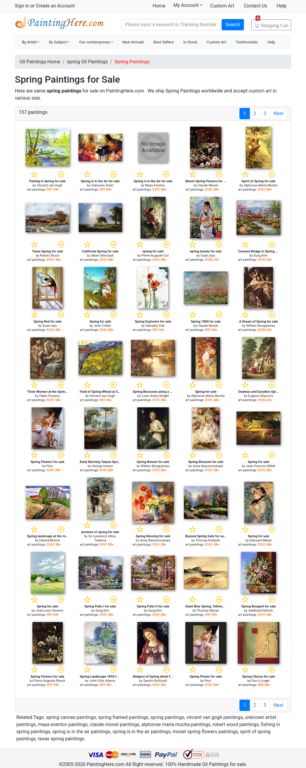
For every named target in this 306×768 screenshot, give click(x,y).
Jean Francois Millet (260, 466)
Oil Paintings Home (40, 62)
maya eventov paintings (63, 724)
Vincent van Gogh (49, 185)
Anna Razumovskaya (208, 466)
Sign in (22, 6)
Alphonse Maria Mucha (260, 185)
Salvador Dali (155, 326)
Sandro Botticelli (155, 681)
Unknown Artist (102, 185)
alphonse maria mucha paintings (175, 724)
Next (278, 113)
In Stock (190, 42)
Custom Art (222, 6)
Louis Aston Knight (155, 396)
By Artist (29, 42)
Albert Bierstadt (102, 255)
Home (159, 6)
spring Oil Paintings (87, 62)
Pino (49, 466)
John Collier (102, 326)
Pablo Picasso (49, 396)
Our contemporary (94, 42)
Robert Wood (49, 255)
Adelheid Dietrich (260, 610)
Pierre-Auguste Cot (155, 255)
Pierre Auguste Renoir (49, 681)
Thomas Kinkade (207, 540)
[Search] (170, 24)
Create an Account (55, 6)
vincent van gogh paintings (214, 717)
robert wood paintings (235, 724)
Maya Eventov (155, 185)
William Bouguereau (260, 326)
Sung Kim (261, 255)
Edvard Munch (49, 540)
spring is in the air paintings (81, 731)
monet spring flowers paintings (205, 731)
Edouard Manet (261, 540)
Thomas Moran (208, 610)
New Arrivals (133, 42)
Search (232, 24)
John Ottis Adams (102, 681)
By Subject (58, 42)
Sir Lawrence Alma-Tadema (102, 538)
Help (281, 6)
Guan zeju (208, 255)
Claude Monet (208, 185)
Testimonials (247, 42)
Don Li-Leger (260, 681)
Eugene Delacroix (260, 396)
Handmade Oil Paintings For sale (59, 24)
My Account (187, 5)
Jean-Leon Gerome (50, 610)
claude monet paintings (114, 724)
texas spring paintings (61, 739)
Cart (271, 23)
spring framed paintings (123, 717)
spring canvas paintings (71, 717)
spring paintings (167, 717)
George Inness (102, 466)
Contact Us (255, 6)
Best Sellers (164, 42)
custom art (260, 91)
